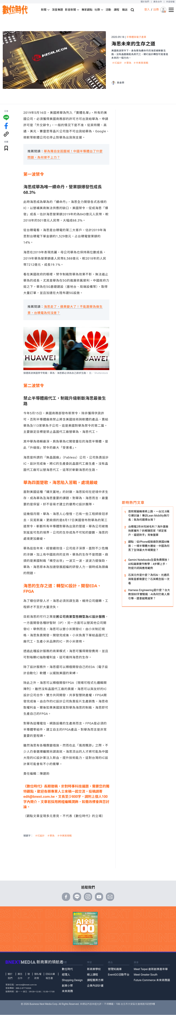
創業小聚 (67, 985)
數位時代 (67, 969)
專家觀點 (86, 9)
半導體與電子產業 (136, 37)
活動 (108, 9)
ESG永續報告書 (50, 976)
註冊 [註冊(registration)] (156, 9)
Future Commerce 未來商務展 (152, 980)
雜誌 (125, 9)
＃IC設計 (117, 62)
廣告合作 (157, 2)
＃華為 (127, 62)
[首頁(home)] (15, 9)
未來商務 (67, 991)
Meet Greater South (145, 974)
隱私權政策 (37, 976)
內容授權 (170, 2)
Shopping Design (72, 980)
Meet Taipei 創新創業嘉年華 (151, 969)
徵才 (29, 976)
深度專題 (57, 9)
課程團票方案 (95, 980)
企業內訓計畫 (95, 985)
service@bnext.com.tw (26, 985)
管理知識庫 (115, 969)
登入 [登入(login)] (147, 9)
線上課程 (92, 974)
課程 (116, 9)
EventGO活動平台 (118, 974)
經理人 (66, 974)
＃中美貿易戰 (140, 62)
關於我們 (145, 2)
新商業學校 (94, 969)
